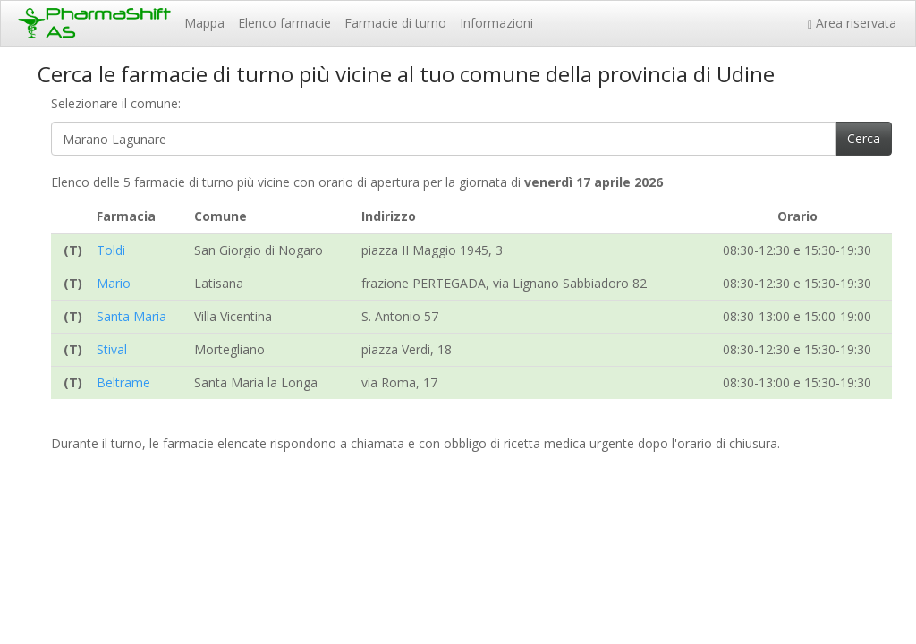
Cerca (863, 138)
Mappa (204, 22)
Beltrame (123, 382)
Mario (114, 283)
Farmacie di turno (395, 22)
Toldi (111, 250)
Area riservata (855, 22)
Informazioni (496, 22)
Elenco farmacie (284, 22)
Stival (112, 349)
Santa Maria (131, 316)
